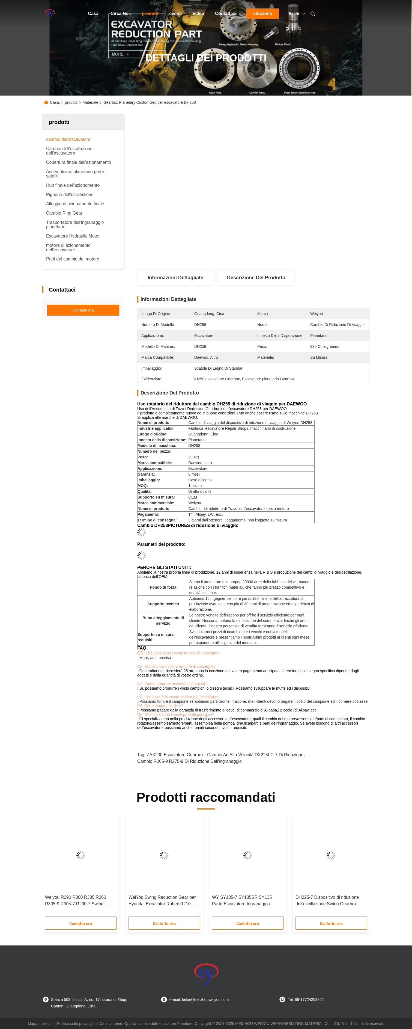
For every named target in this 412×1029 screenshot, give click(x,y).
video (198, 13)
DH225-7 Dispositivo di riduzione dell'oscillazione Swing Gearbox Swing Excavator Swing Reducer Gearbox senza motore (327, 901)
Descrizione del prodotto (256, 277)
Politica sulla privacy (74, 1023)
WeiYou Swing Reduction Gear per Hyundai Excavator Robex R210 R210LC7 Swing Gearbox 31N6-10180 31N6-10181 (162, 901)
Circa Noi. (121, 13)
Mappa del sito (40, 1023)
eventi (175, 13)
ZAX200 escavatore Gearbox (175, 754)
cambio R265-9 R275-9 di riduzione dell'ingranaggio (189, 761)
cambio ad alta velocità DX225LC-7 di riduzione (255, 754)
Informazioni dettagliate (175, 277)
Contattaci (225, 13)
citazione (262, 13)
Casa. (94, 13)
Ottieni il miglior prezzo (290, 252)
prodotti (150, 13)
